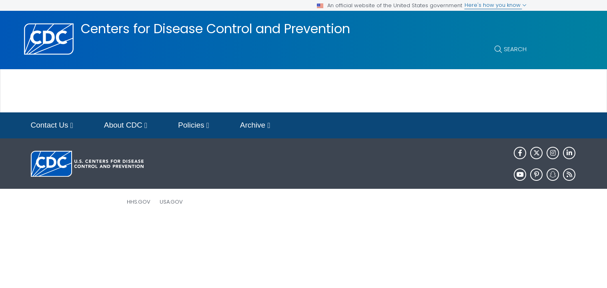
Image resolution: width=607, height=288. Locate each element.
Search (515, 49)
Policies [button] (193, 126)
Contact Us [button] (52, 126)
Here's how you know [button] (496, 5)
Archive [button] (255, 126)
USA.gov (171, 202)
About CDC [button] (125, 126)
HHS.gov (138, 202)
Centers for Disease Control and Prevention (215, 29)
